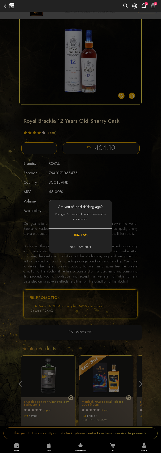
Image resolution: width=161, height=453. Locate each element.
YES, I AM (80, 234)
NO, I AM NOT (80, 247)
